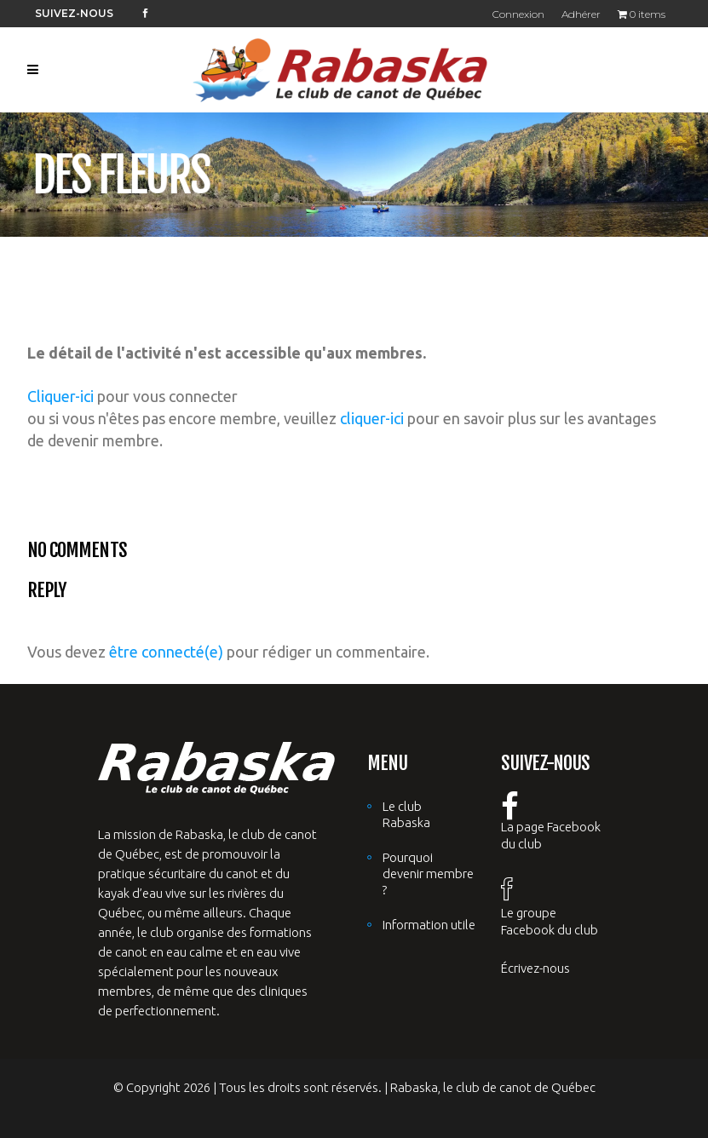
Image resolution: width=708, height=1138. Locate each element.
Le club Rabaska (406, 814)
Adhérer (581, 14)
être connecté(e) (166, 651)
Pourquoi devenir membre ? (428, 873)
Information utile (429, 924)
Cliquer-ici (60, 396)
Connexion (518, 14)
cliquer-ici (372, 418)
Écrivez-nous (535, 968)
